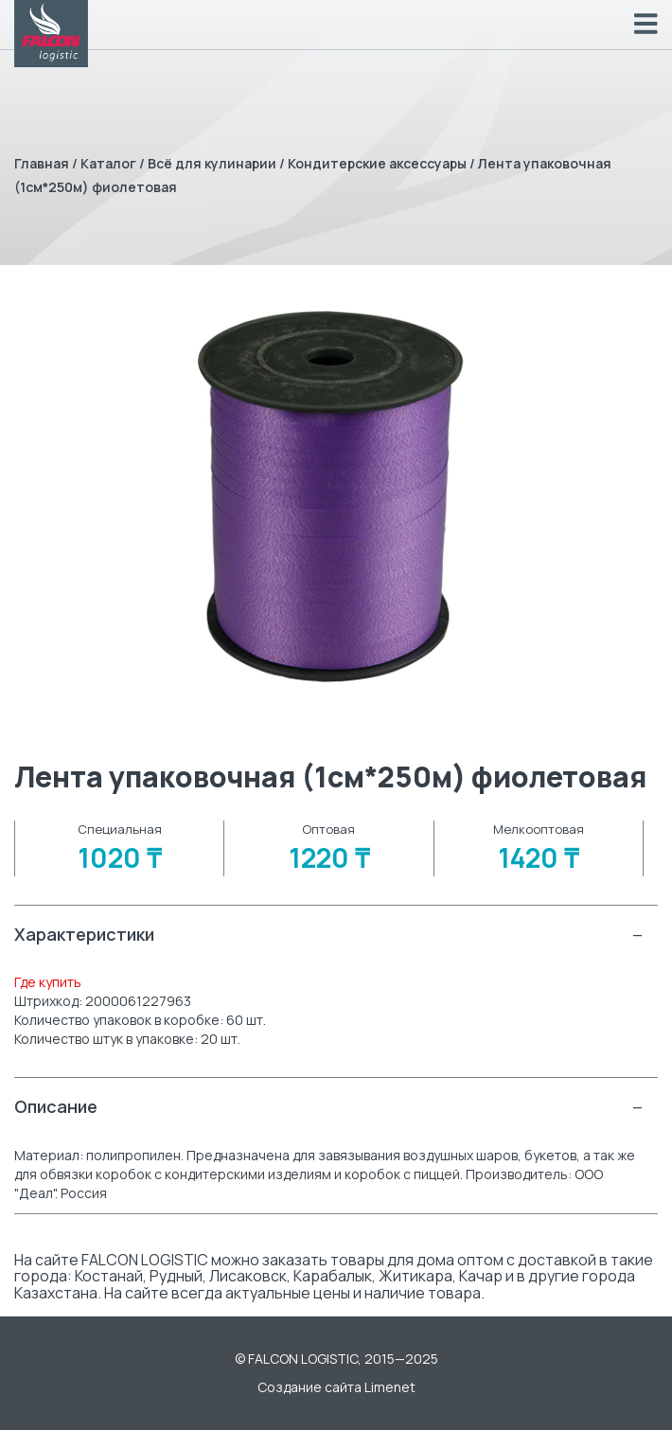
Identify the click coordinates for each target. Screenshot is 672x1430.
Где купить (47, 982)
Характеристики (329, 934)
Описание (329, 1106)
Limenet (390, 1387)
